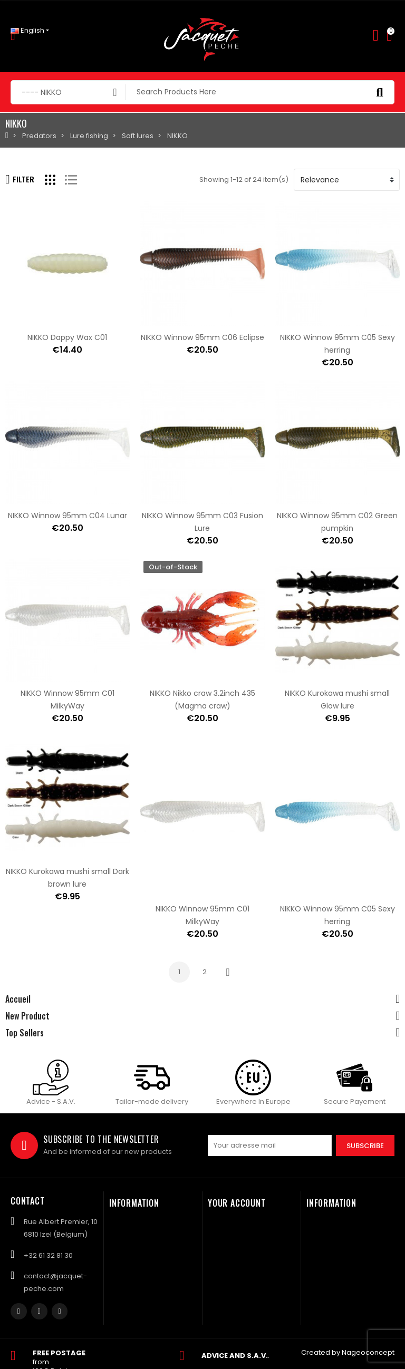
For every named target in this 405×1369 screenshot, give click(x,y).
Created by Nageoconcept (347, 1352)
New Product (27, 1016)
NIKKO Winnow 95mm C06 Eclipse (202, 337)
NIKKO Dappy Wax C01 (67, 337)
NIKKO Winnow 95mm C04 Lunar (67, 515)
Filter (19, 179)
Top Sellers (24, 1032)
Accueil (18, 999)
